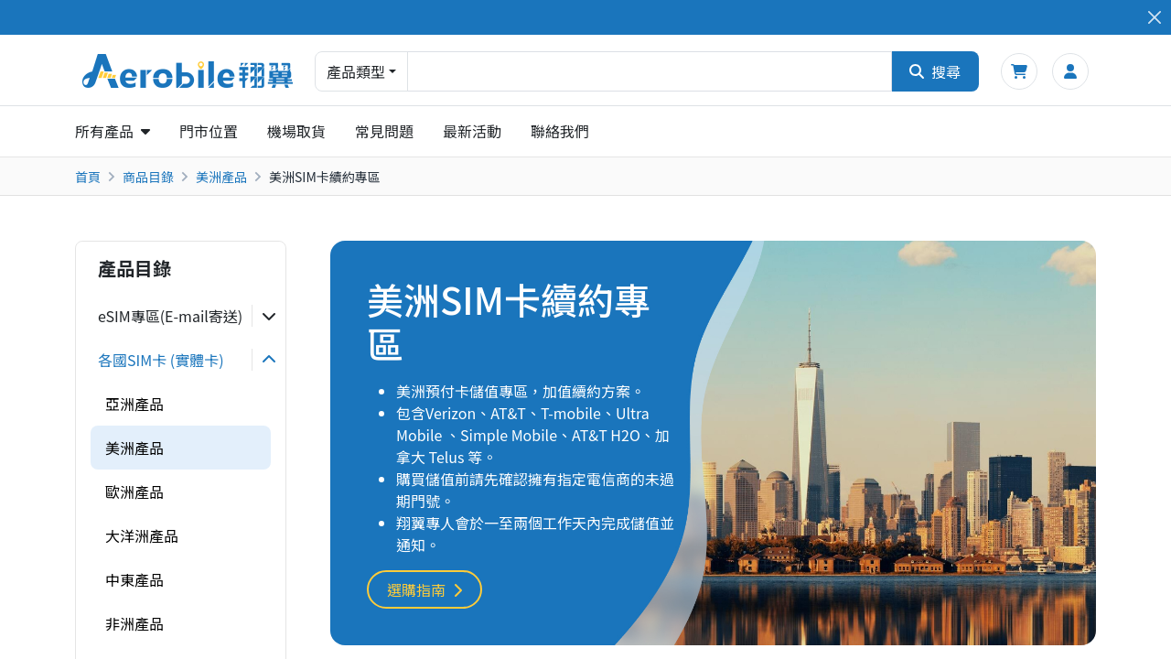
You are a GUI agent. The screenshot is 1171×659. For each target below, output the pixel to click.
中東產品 (134, 579)
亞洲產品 (134, 404)
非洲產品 (134, 623)
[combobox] (649, 71)
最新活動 (472, 131)
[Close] (1154, 17)
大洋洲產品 (141, 535)
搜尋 (935, 71)
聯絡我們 (560, 131)
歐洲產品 (134, 491)
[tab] (180, 316)
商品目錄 (148, 176)
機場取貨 (296, 131)
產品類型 (356, 71)
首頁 (88, 176)
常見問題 (384, 131)
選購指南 (424, 589)
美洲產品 (221, 176)
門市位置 (208, 131)
